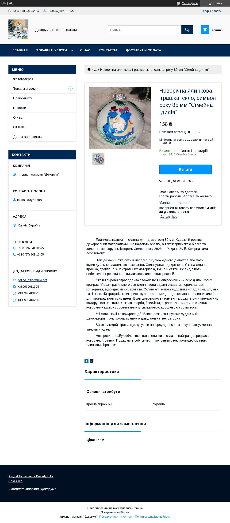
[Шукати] (187, 29)
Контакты (108, 50)
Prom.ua (137, 508)
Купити (185, 169)
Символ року (143, 249)
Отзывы (19, 127)
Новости (19, 108)
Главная (20, 50)
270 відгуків (190, 3)
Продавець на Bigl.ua (115, 512)
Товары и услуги (51, 50)
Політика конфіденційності (153, 516)
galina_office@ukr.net (32, 280)
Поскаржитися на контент (116, 516)
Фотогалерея (23, 79)
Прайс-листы (23, 98)
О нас (85, 50)
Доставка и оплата (143, 50)
